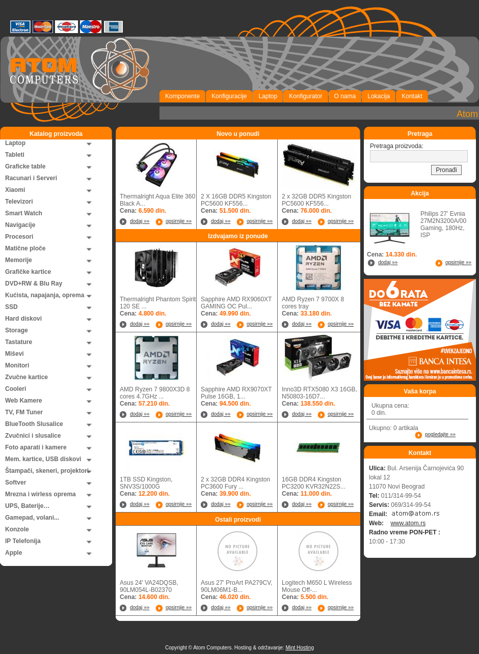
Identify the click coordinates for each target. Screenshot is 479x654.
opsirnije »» (179, 221)
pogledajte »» (440, 434)
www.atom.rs (407, 523)
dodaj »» (139, 221)
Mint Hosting (299, 647)
